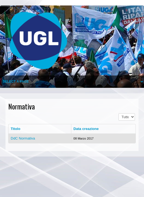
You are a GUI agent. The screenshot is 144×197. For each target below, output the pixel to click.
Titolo (15, 129)
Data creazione (86, 129)
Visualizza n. (118, 113)
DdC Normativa (23, 138)
